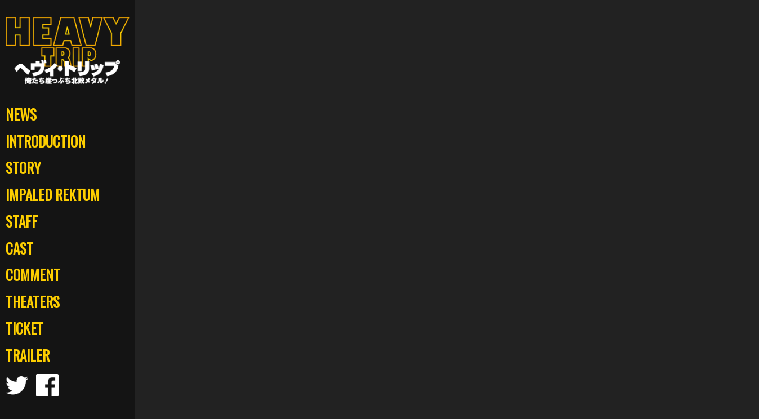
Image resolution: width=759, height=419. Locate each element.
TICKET (24, 328)
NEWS (21, 114)
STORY (23, 167)
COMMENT (33, 274)
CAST (19, 248)
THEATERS (33, 301)
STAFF (22, 221)
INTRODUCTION (46, 141)
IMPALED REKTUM (53, 194)
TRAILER (28, 355)
